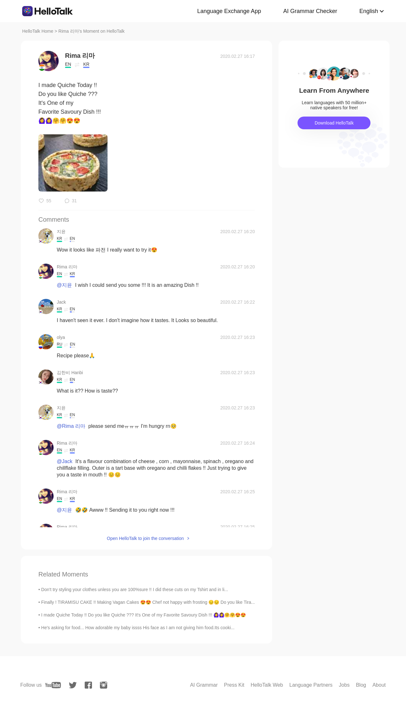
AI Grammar (204, 685)
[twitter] (73, 685)
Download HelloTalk (334, 122)
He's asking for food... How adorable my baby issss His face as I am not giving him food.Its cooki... (138, 627)
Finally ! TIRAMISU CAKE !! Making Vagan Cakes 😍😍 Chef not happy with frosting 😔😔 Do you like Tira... (148, 602)
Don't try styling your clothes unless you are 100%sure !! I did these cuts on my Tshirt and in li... (134, 589)
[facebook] (88, 685)
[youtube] (53, 685)
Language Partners (310, 685)
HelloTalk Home (37, 31)
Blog (361, 685)
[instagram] (103, 685)
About (379, 685)
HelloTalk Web (267, 685)
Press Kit (234, 685)
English (368, 11)
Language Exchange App (229, 11)
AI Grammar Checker (310, 11)
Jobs (344, 685)
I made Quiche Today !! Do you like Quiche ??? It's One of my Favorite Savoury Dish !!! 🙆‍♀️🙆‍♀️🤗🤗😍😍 (143, 614)
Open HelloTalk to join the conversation (145, 538)
